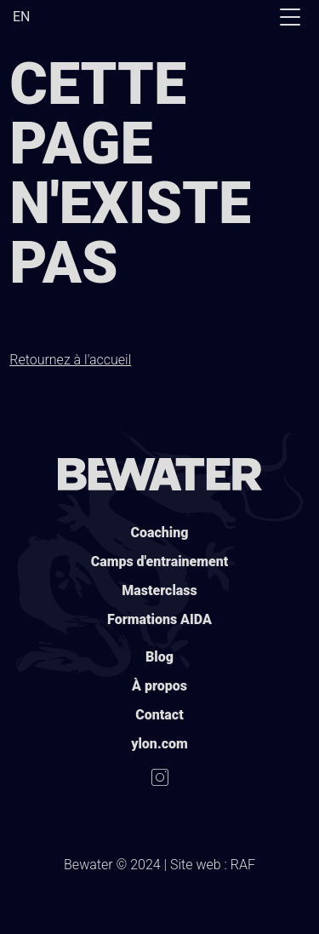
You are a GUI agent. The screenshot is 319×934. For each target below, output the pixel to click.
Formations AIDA (159, 619)
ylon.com (159, 744)
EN (22, 17)
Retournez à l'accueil (70, 360)
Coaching (160, 532)
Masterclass (159, 590)
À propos (159, 686)
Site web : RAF (212, 865)
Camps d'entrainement (160, 561)
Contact (159, 715)
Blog (159, 657)
